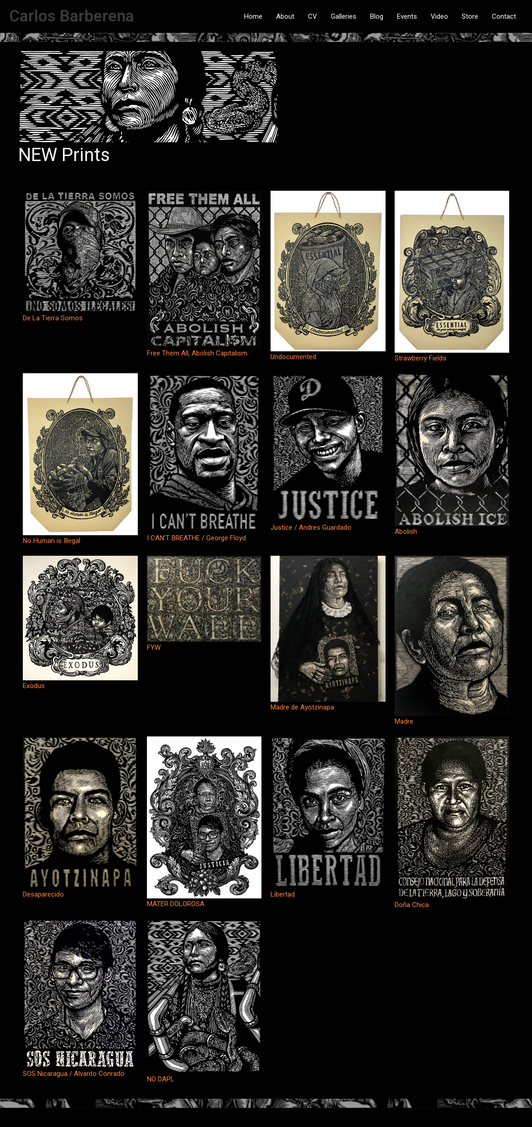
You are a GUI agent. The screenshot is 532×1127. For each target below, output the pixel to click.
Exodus (34, 686)
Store (470, 16)
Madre (404, 721)
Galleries (343, 16)
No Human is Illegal (51, 541)
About (285, 16)
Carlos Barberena (71, 16)
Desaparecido (43, 894)
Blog (376, 16)
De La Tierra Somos (53, 318)
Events (407, 16)
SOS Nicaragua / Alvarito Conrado (74, 1074)
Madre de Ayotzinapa (302, 707)
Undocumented (293, 357)
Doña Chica (412, 905)
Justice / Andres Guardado (311, 527)
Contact (504, 16)
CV (312, 16)
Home (253, 16)
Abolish (406, 531)
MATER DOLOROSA (175, 904)
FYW (154, 647)
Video (439, 16)
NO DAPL (160, 1079)
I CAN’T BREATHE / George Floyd (196, 538)
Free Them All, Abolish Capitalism (197, 353)
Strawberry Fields (420, 358)
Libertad (283, 894)
